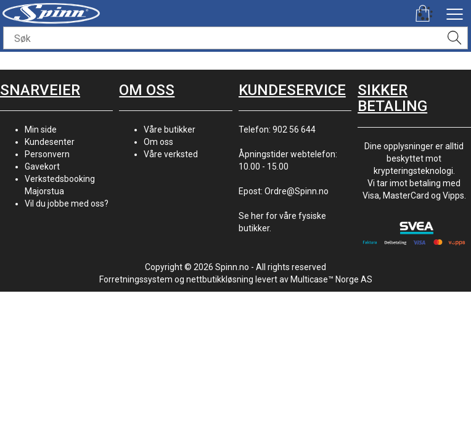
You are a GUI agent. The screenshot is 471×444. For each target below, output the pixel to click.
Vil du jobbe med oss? (67, 203)
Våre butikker (169, 129)
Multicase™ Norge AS (331, 279)
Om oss (158, 142)
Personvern (47, 154)
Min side (41, 129)
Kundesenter (50, 142)
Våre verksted (171, 154)
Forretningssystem (136, 279)
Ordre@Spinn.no (296, 191)
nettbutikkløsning (219, 279)
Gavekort (42, 166)
